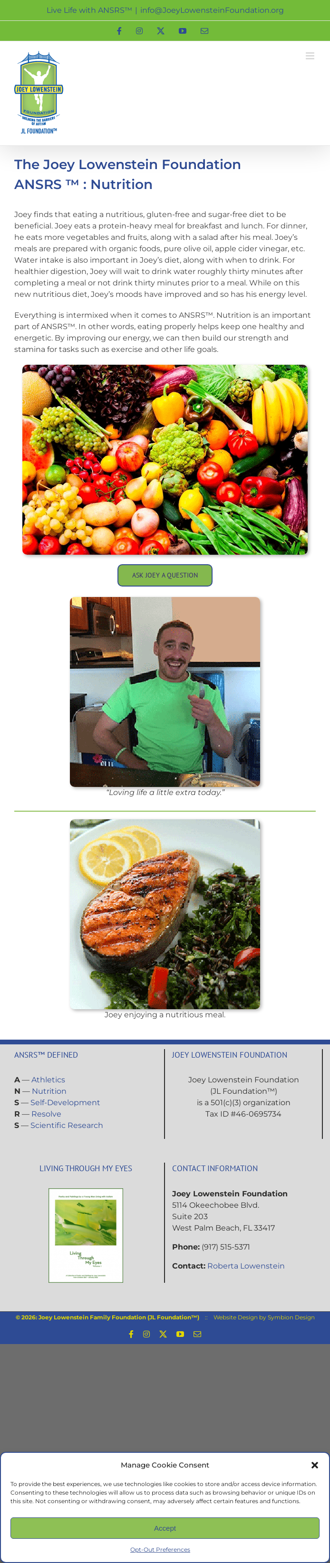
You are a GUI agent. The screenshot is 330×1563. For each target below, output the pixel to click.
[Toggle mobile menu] (311, 56)
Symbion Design (291, 1317)
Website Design (236, 1317)
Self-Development (65, 1102)
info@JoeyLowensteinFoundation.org (212, 10)
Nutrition (49, 1091)
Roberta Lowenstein (246, 1265)
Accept (165, 1528)
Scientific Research (66, 1125)
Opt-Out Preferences (160, 1549)
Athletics (48, 1079)
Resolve (46, 1113)
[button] (315, 1465)
